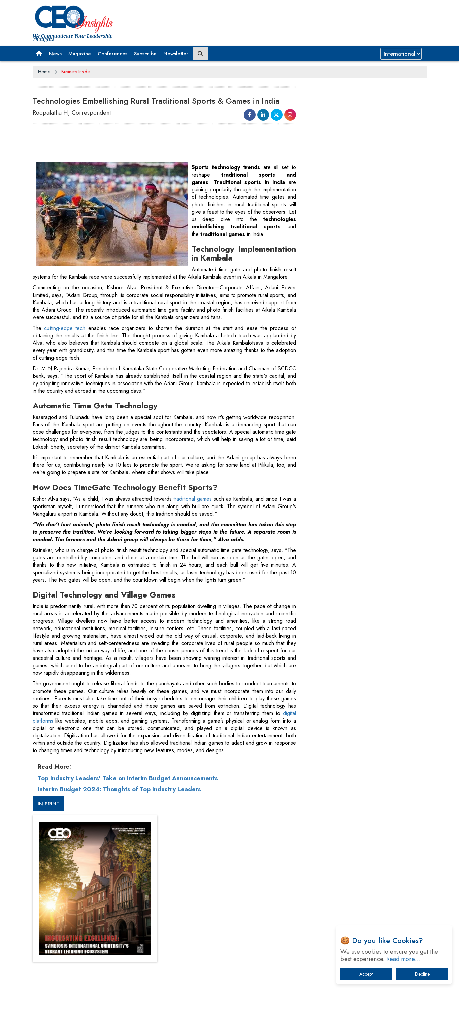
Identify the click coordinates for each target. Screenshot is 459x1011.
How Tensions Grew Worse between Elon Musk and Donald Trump (363, 739)
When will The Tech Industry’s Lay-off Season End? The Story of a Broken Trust (367, 662)
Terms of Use (153, 885)
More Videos (320, 470)
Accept (366, 974)
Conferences (112, 53)
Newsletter (175, 53)
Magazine (79, 53)
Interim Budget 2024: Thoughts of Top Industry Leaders (119, 805)
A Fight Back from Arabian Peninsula (352, 645)
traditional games (189, 515)
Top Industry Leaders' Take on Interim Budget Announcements (128, 794)
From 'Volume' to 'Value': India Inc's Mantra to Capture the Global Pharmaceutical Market (362, 627)
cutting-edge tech (64, 344)
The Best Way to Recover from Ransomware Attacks (360, 718)
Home (44, 71)
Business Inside (75, 71)
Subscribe (145, 53)
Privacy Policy (114, 885)
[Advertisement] (155, 143)
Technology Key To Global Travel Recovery (358, 680)
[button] (39, 53)
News (55, 53)
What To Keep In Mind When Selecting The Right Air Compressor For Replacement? (364, 697)
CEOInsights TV (329, 365)
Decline (422, 974)
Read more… (403, 959)
